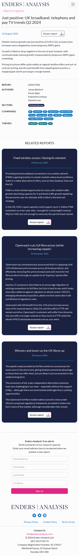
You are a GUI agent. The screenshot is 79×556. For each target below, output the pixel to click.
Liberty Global (66, 111)
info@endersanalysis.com (39, 534)
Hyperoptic (53, 111)
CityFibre (37, 111)
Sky (50, 115)
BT (30, 111)
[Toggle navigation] (73, 4)
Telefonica (67, 115)
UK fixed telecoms (36, 105)
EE (45, 111)
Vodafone (48, 119)
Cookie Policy (50, 521)
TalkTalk (57, 115)
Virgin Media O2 (35, 119)
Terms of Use (68, 521)
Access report (50, 33)
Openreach (41, 115)
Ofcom (32, 115)
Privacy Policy (31, 521)
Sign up (39, 491)
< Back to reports (13, 11)
